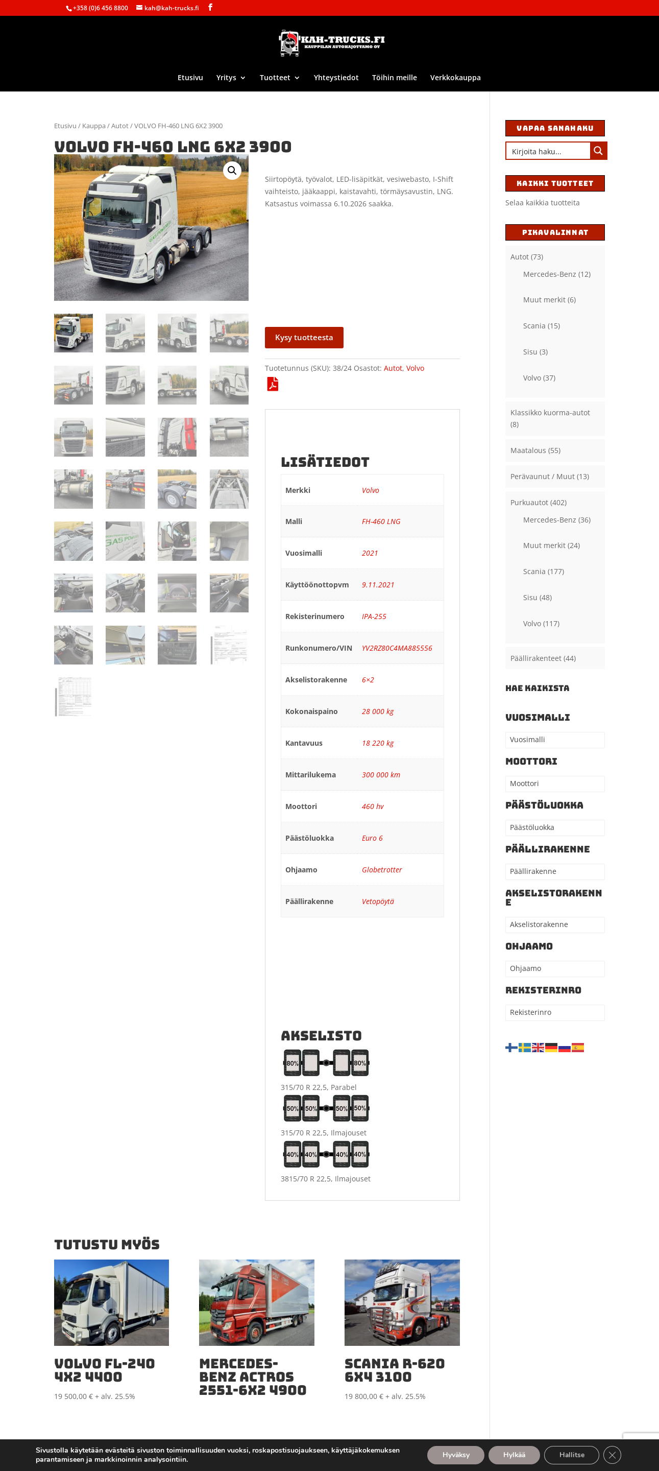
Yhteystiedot (336, 78)
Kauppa (94, 125)
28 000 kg (378, 711)
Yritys (226, 78)
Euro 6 (372, 838)
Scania (534, 325)
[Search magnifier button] (598, 151)
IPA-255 (374, 616)
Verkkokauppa (455, 78)
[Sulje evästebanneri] (612, 1455)
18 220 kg (378, 743)
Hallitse (570, 1455)
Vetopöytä (378, 901)
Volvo (415, 368)
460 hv (372, 806)
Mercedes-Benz (549, 274)
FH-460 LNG (381, 521)
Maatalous (528, 450)
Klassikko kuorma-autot (550, 412)
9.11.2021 (378, 584)
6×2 (368, 679)
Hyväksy (451, 1455)
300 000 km (381, 774)
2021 (370, 553)
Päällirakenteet (536, 658)
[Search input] (548, 150)
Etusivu (190, 78)
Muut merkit (544, 299)
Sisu (530, 352)
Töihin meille (394, 78)
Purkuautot (529, 502)
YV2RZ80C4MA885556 (397, 648)
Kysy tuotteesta (304, 337)
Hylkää (511, 1455)
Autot (120, 125)
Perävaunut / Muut (542, 476)
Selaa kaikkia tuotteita (542, 202)
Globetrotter (382, 869)
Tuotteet (275, 78)
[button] (232, 170)
